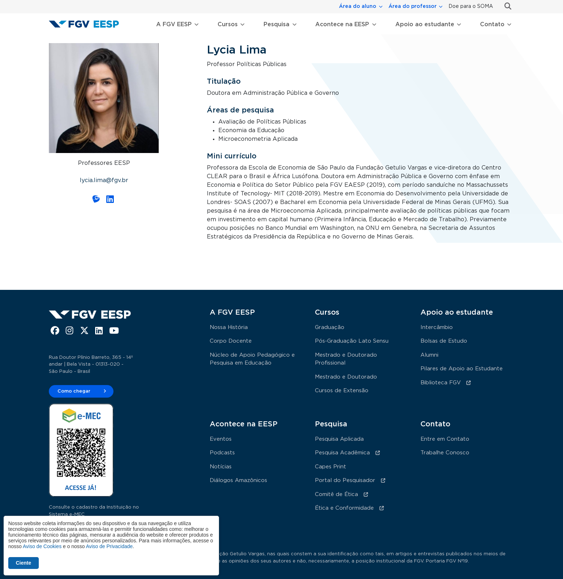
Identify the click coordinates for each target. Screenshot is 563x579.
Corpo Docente (231, 341)
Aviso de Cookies (42, 546)
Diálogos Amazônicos (238, 480)
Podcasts (222, 452)
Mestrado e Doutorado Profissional (346, 359)
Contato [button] (492, 24)
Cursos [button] (228, 24)
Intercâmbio (436, 327)
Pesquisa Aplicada (339, 439)
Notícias (221, 466)
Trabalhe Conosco (444, 452)
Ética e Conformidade (344, 508)
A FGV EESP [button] (174, 24)
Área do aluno (357, 6)
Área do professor (412, 6)
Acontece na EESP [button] (342, 24)
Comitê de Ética (336, 494)
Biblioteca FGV (440, 382)
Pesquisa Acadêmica (342, 452)
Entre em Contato (444, 439)
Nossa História (229, 327)
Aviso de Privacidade (109, 546)
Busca (505, 6)
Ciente (23, 563)
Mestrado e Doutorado (346, 377)
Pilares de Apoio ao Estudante (461, 368)
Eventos (221, 439)
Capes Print (330, 466)
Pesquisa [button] (276, 24)
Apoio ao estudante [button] (424, 24)
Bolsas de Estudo (443, 341)
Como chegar (73, 391)
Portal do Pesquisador (345, 480)
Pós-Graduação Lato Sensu (351, 341)
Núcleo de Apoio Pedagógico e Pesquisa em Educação (252, 359)
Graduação (329, 327)
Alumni (429, 355)
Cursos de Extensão (341, 390)
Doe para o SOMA (470, 6)
